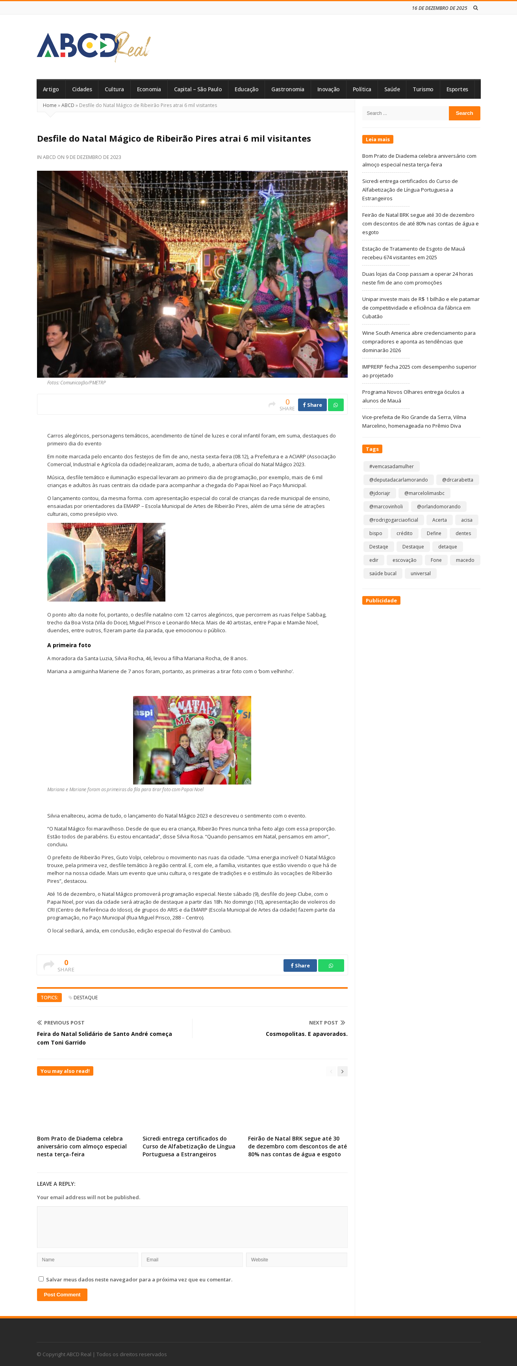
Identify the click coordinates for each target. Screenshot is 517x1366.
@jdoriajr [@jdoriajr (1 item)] (379, 493)
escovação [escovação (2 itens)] (405, 560)
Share (312, 404)
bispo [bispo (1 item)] (375, 533)
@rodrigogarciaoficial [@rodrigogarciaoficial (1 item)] (393, 520)
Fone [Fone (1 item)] (436, 560)
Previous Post (61, 1022)
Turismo (423, 89)
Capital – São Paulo (198, 89)
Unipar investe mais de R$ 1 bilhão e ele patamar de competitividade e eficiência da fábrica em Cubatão (421, 307)
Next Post (327, 1022)
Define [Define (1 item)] (434, 533)
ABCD (67, 105)
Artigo (51, 89)
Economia (149, 89)
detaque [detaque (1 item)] (447, 546)
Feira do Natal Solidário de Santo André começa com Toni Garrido (104, 1038)
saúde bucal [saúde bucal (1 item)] (383, 573)
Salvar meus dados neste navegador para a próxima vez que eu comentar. (139, 1279)
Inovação (328, 89)
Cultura (114, 89)
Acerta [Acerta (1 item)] (439, 520)
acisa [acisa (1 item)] (467, 520)
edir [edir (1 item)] (373, 560)
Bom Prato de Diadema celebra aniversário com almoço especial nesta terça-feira (82, 1146)
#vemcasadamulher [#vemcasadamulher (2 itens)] (391, 466)
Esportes (457, 89)
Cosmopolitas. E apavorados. (307, 1033)
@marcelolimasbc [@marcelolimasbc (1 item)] (424, 493)
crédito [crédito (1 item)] (405, 533)
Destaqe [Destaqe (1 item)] (378, 546)
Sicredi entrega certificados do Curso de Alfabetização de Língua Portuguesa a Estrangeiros (189, 1146)
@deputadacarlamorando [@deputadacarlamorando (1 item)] (398, 479)
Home (50, 105)
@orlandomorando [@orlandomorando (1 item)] (439, 506)
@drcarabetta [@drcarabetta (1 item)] (457, 479)
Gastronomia (287, 89)
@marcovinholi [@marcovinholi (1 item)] (386, 506)
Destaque (86, 997)
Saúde (392, 89)
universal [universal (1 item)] (421, 573)
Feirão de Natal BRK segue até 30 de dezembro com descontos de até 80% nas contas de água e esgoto (297, 1146)
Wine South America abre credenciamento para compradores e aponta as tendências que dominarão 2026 (419, 341)
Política (362, 89)
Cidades (82, 89)
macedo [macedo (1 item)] (465, 560)
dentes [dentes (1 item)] (463, 533)
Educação (246, 89)
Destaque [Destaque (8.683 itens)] (413, 546)
